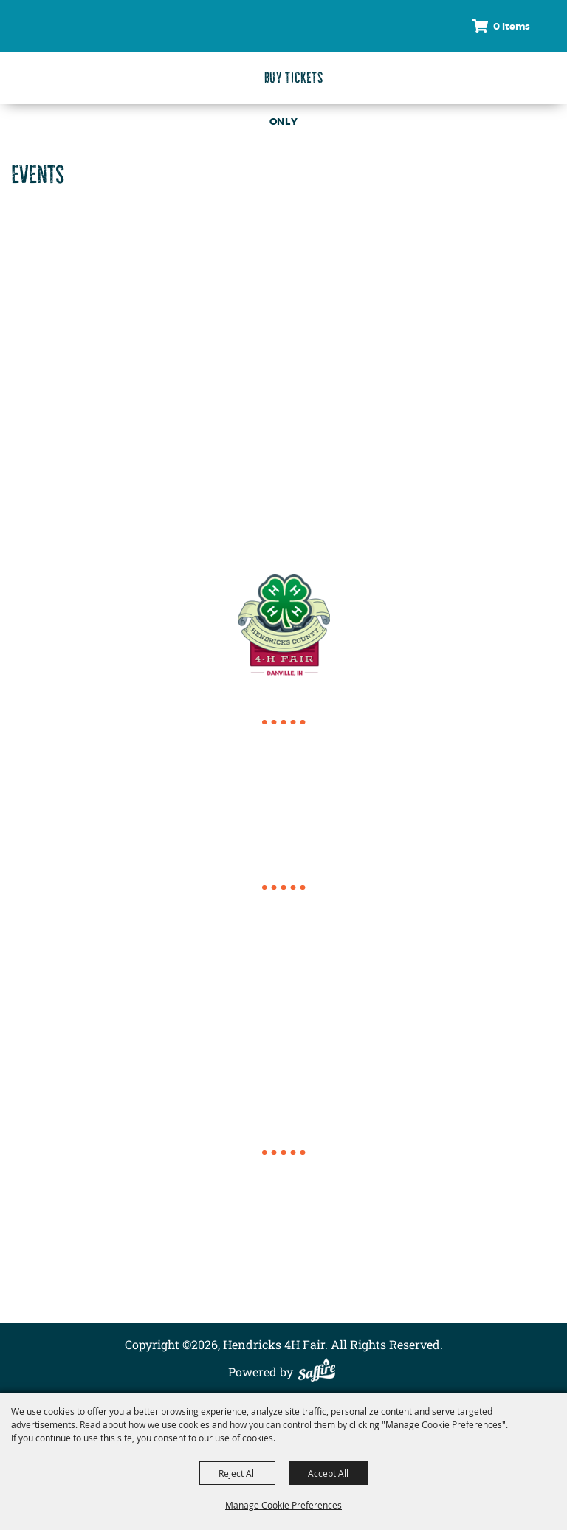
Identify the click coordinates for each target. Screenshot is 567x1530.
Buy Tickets (293, 77)
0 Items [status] (511, 26)
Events (283, 1203)
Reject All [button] (237, 1473)
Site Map (284, 1274)
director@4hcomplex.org (284, 841)
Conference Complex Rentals (284, 1238)
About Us (283, 1221)
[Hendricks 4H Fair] (43, 50)
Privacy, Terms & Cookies (283, 1292)
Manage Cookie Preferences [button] (283, 1505)
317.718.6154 (283, 754)
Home (283, 1168)
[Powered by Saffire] (320, 1371)
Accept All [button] (328, 1473)
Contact (284, 1256)
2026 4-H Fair (283, 1185)
